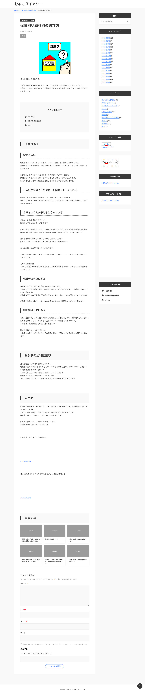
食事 (103, 126)
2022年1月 (106, 52)
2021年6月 (106, 73)
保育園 (104, 114)
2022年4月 (106, 44)
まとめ (29, 125)
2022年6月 (106, 38)
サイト (22, 633)
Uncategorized (107, 102)
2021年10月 (106, 61)
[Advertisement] (115, 243)
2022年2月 (106, 49)
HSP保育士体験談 (108, 99)
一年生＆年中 (107, 111)
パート (104, 108)
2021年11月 (106, 58)
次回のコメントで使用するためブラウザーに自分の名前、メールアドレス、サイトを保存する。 (55, 644)
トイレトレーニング (109, 105)
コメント (24, 583)
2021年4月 (106, 79)
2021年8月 (106, 67)
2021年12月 (106, 55)
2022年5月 (106, 41)
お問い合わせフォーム (110, 183)
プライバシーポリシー (110, 200)
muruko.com (25, 461)
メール (24, 621)
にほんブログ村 (108, 147)
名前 (23, 609)
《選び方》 (31, 117)
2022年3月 (106, 46)
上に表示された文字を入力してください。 (36, 653)
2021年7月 (106, 70)
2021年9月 (106, 64)
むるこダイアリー (28, 4)
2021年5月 (106, 76)
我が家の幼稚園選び (34, 121)
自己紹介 (105, 123)
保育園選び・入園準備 (110, 117)
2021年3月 (106, 82)
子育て (104, 120)
